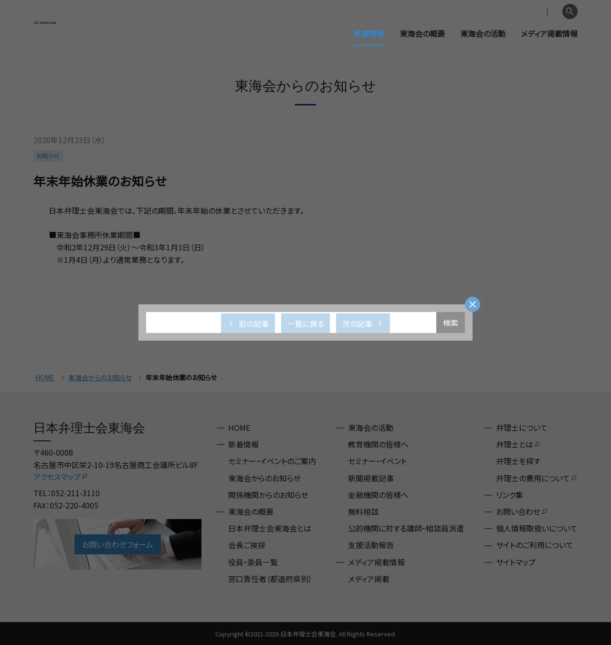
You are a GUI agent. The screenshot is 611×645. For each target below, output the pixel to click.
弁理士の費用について (537, 478)
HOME (44, 377)
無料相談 (363, 511)
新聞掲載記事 (371, 478)
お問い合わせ (522, 511)
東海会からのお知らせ (100, 377)
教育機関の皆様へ (378, 444)
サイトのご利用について (534, 545)
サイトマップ (516, 562)
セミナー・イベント (377, 461)
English (545, 11)
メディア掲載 (369, 578)
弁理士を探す (518, 461)
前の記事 (248, 323)
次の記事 (363, 323)
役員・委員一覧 (253, 562)
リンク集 (509, 494)
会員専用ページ (497, 11)
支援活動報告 (371, 545)
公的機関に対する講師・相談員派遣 (406, 528)
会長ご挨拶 (246, 545)
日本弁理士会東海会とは (269, 528)
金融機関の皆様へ (378, 494)
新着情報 (369, 33)
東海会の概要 (422, 33)
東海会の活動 (483, 33)
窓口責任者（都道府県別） (270, 578)
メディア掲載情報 (549, 33)
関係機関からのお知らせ (268, 494)
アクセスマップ (60, 476)
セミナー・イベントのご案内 (272, 461)
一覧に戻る (305, 323)
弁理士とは (518, 444)
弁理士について (522, 427)
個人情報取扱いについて (537, 528)
